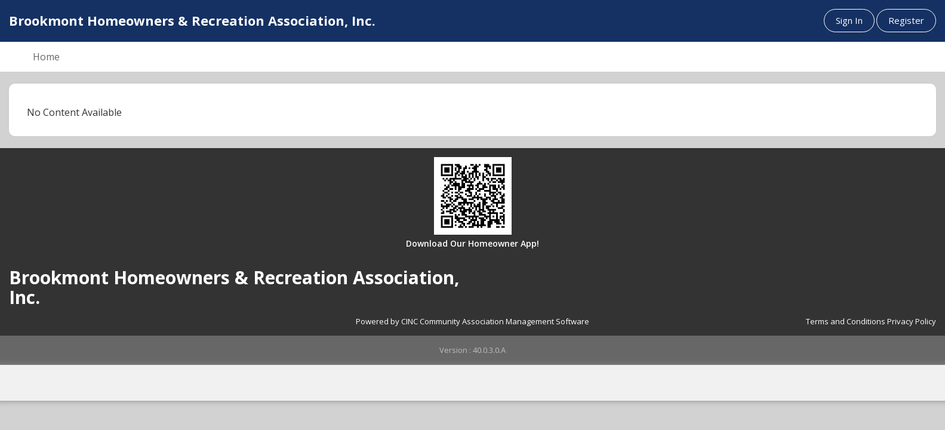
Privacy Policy (911, 321)
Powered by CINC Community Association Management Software (472, 321)
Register (906, 20)
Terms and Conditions (845, 321)
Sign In (849, 20)
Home (46, 56)
